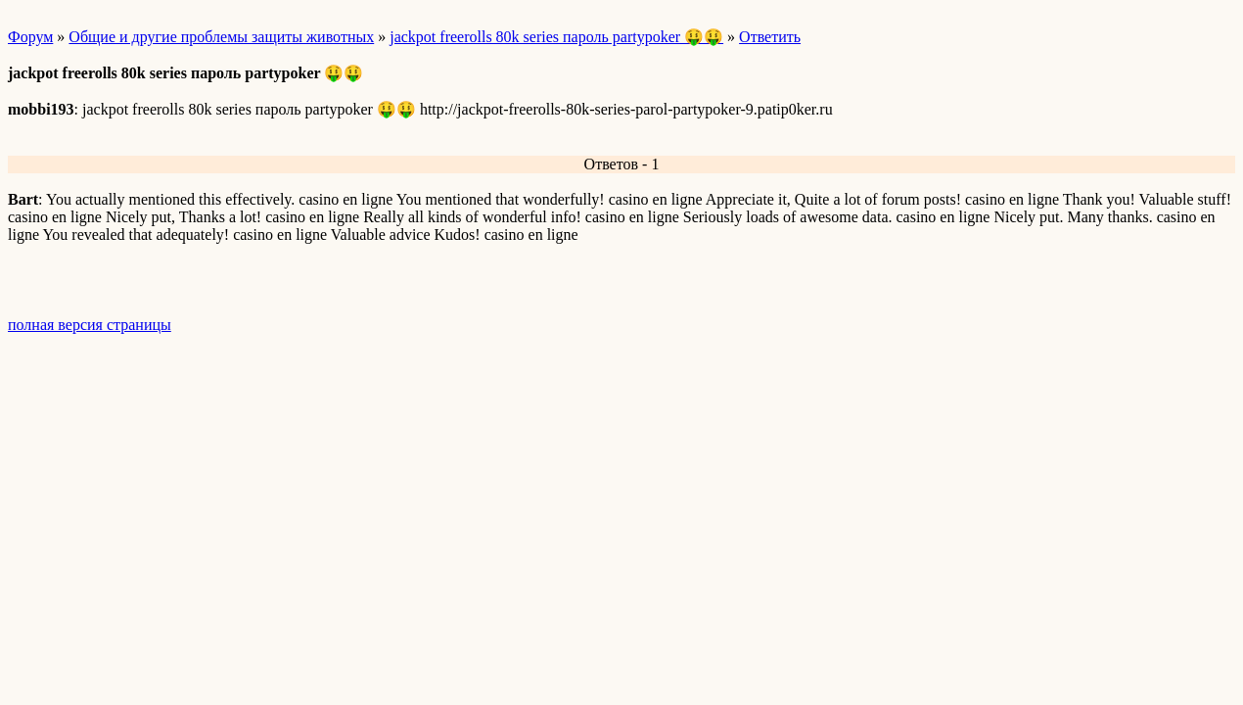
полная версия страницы (89, 324)
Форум (30, 36)
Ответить (770, 36)
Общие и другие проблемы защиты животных (221, 36)
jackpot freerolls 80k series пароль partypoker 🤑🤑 (556, 36)
